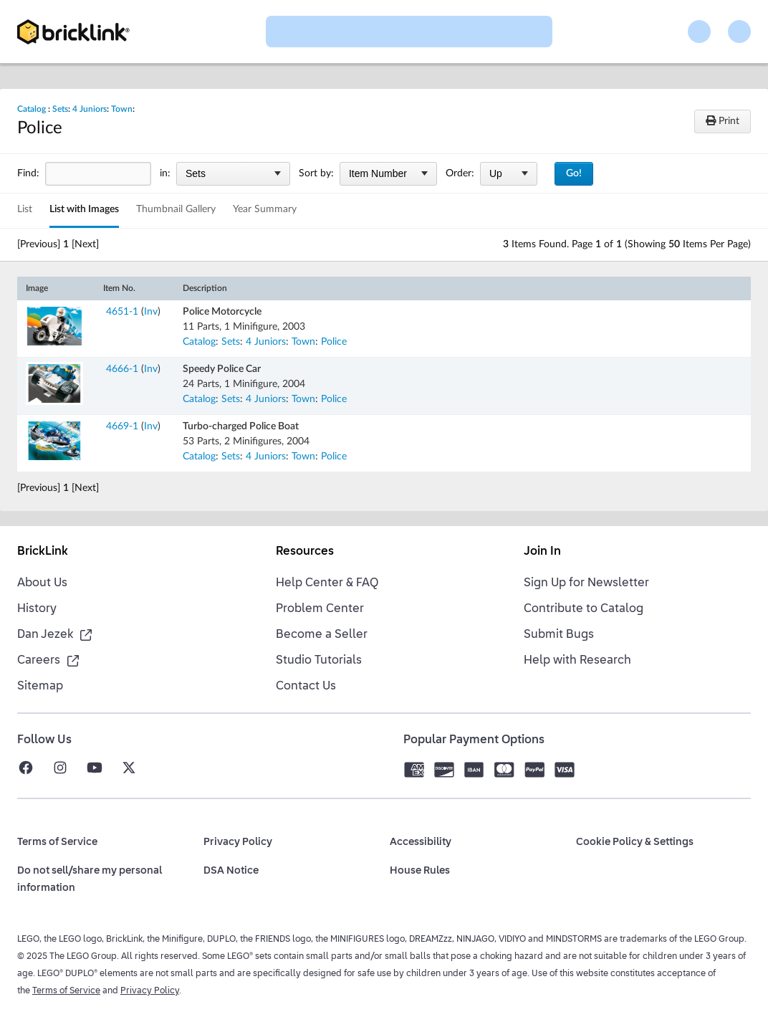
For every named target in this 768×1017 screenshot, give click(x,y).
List (24, 209)
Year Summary (265, 209)
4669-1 (122, 426)
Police (334, 342)
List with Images (84, 209)
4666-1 (122, 369)
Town (122, 109)
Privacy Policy (149, 991)
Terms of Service (66, 991)
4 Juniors (89, 109)
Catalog (31, 109)
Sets (60, 109)
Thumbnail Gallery (176, 209)
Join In (542, 552)
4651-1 (122, 312)
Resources (305, 552)
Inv (151, 312)
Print (722, 120)
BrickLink (42, 552)
